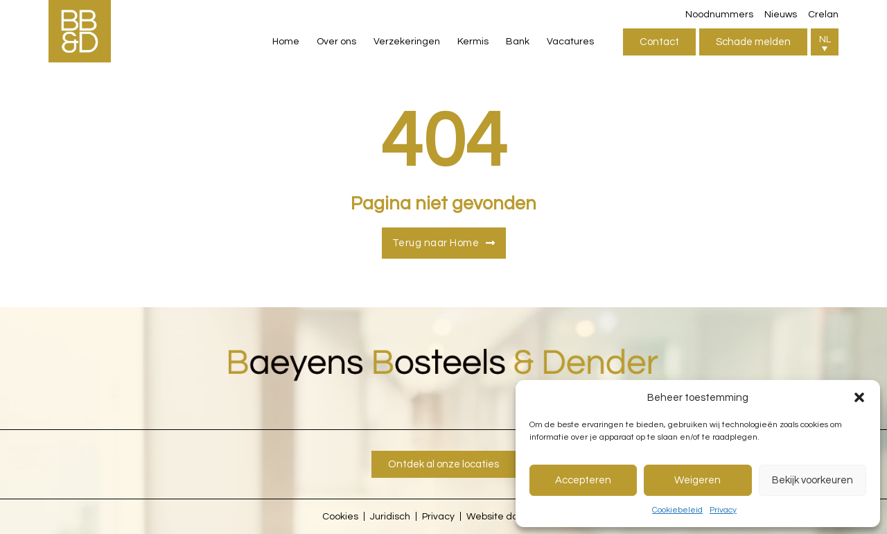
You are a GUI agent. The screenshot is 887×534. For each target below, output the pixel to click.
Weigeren (697, 480)
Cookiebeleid (677, 510)
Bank (517, 41)
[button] (859, 397)
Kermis (473, 41)
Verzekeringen (407, 41)
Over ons (336, 41)
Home (285, 41)
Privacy (723, 510)
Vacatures (570, 41)
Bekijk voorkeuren (812, 480)
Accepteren (583, 480)
